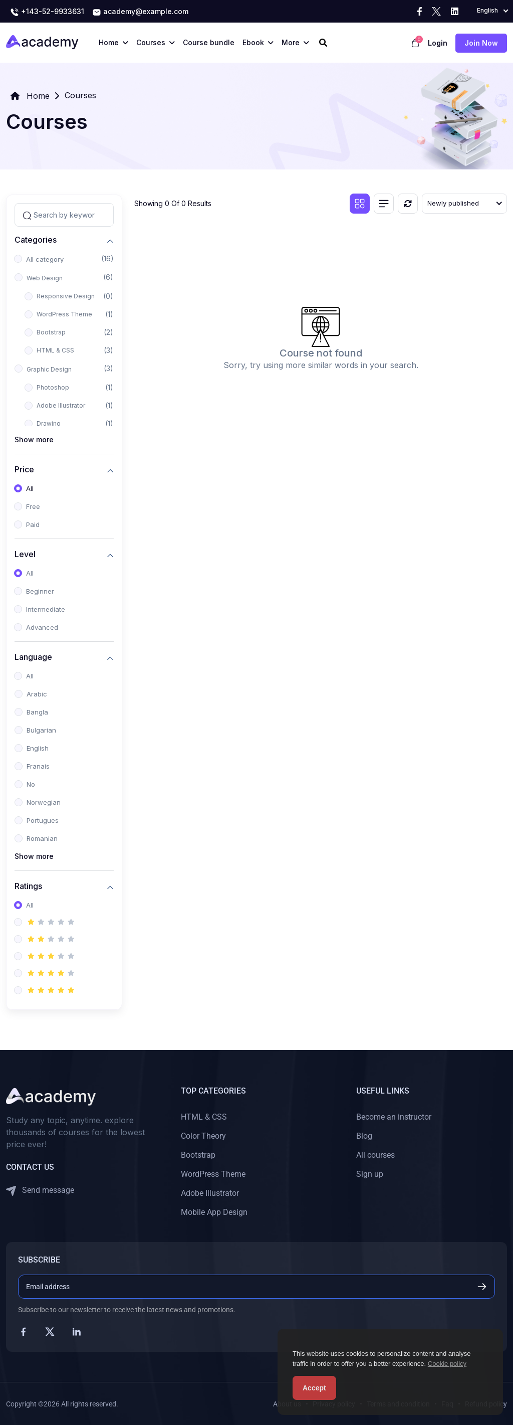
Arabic (37, 694)
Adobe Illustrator (61, 405)
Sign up (369, 1174)
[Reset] (408, 204)
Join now (481, 43)
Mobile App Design (214, 1212)
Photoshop (53, 387)
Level (25, 554)
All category (45, 259)
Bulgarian (41, 730)
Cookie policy (447, 1363)
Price (24, 469)
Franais (38, 766)
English (38, 748)
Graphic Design (49, 369)
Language (33, 656)
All (30, 488)
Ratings (28, 885)
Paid (33, 524)
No (31, 784)
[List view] (384, 204)
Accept (314, 1388)
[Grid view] (360, 204)
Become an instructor (393, 1117)
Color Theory (203, 1136)
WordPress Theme (64, 314)
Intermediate (45, 609)
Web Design (45, 278)
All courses (375, 1155)
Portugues (43, 820)
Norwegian (44, 802)
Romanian (42, 838)
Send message (40, 1190)
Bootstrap (51, 332)
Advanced (42, 627)
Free (33, 506)
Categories (36, 239)
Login (437, 43)
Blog (364, 1136)
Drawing (49, 423)
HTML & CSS (55, 350)
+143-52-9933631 (47, 12)
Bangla (37, 712)
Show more (34, 439)
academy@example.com (140, 12)
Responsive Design (66, 296)
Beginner (40, 591)
